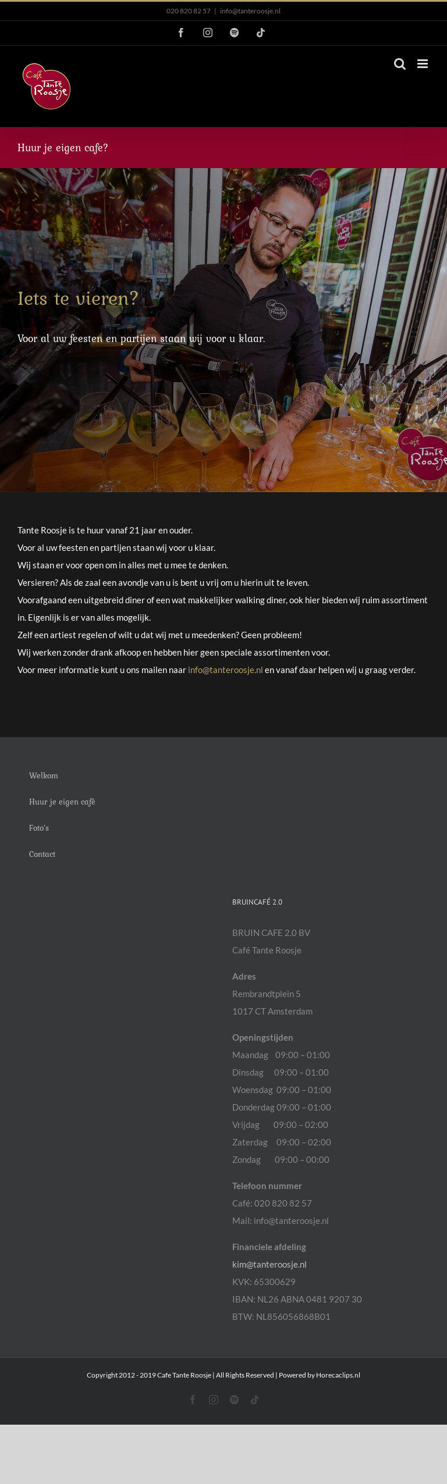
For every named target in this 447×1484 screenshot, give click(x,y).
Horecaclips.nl (338, 1375)
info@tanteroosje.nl (250, 10)
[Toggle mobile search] (400, 64)
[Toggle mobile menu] (423, 64)
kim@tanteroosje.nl (269, 1264)
